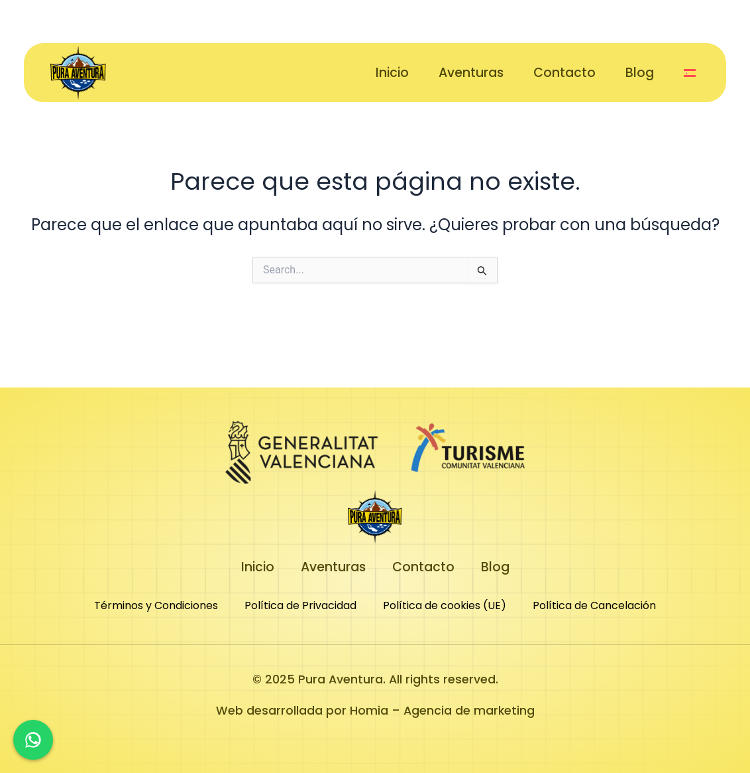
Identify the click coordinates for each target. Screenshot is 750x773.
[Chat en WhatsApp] (33, 740)
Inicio (392, 73)
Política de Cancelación (594, 605)
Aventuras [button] (471, 73)
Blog (639, 73)
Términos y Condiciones (156, 605)
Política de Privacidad (300, 605)
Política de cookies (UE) (444, 605)
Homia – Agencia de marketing (442, 711)
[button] (692, 73)
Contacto (564, 73)
